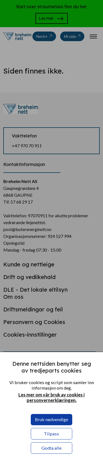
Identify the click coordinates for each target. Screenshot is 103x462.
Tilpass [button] (51, 433)
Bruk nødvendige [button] (51, 419)
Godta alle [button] (51, 447)
